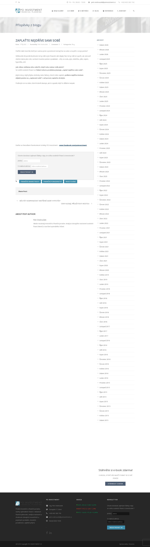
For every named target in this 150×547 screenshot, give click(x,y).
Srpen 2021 (103, 242)
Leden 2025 (103, 101)
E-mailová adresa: (24, 166)
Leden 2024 (103, 143)
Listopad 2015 (104, 387)
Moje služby (58, 11)
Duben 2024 (103, 139)
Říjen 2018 (103, 298)
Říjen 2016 (103, 345)
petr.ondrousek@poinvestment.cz (103, 2)
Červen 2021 (104, 247)
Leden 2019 (103, 284)
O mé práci (83, 11)
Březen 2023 (104, 172)
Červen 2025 (104, 78)
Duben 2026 (103, 45)
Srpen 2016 (103, 355)
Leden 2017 (103, 336)
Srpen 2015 (103, 401)
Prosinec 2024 (104, 106)
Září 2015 (102, 397)
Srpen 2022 (103, 195)
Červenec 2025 (104, 73)
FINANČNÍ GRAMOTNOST (30, 181)
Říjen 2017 (103, 331)
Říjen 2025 (103, 64)
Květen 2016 (104, 369)
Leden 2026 (103, 54)
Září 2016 (102, 350)
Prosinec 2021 (104, 228)
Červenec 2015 (104, 406)
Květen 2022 (104, 209)
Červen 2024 (104, 129)
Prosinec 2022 (104, 181)
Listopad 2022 (104, 186)
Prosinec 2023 (104, 148)
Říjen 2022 (103, 190)
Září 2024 (102, 120)
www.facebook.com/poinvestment (73, 145)
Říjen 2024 (103, 115)
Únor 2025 (103, 96)
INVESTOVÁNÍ (71, 181)
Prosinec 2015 (104, 383)
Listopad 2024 (104, 111)
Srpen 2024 (103, 125)
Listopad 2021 (104, 233)
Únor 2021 (103, 261)
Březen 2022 (104, 214)
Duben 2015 (103, 420)
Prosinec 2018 (104, 289)
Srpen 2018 (103, 308)
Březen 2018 (104, 317)
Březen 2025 (104, 92)
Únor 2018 (103, 322)
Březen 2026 (104, 50)
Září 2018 (102, 303)
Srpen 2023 (103, 157)
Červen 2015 (104, 411)
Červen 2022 (104, 204)
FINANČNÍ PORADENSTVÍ (52, 181)
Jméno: (20, 161)
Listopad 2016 (104, 340)
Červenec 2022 (104, 200)
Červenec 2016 (104, 359)
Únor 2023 (103, 176)
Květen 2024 (104, 134)
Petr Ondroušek (43, 44)
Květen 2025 (104, 82)
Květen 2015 (104, 415)
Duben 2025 (103, 87)
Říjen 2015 (103, 392)
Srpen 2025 (103, 68)
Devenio (131, 544)
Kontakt (121, 11)
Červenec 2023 (104, 162)
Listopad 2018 (104, 294)
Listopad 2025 (104, 59)
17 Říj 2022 (23, 44)
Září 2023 (102, 153)
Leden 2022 (103, 223)
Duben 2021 (103, 256)
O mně (71, 11)
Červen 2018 (104, 312)
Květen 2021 (104, 251)
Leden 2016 (103, 378)
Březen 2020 (104, 270)
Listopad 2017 (104, 326)
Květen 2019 (104, 275)
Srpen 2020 (103, 265)
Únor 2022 (103, 218)
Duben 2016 (103, 373)
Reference (108, 11)
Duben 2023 (103, 167)
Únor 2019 (103, 279)
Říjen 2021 (103, 237)
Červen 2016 (104, 364)
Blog (96, 11)
